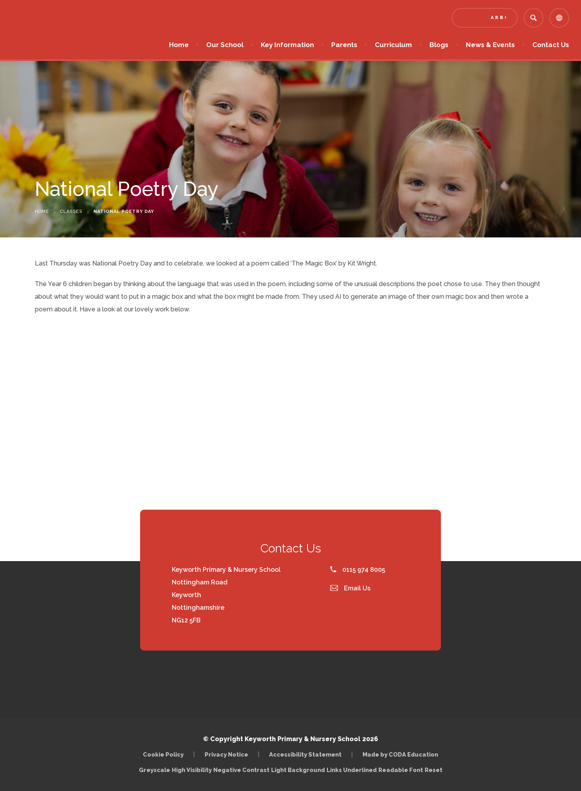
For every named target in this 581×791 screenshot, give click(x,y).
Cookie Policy (163, 754)
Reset (433, 769)
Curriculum (393, 45)
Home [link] (42, 211)
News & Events (490, 45)
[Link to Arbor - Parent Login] (484, 18)
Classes (71, 211)
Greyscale (154, 769)
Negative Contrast (241, 769)
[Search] (533, 18)
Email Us (350, 588)
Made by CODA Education (400, 754)
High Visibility (192, 769)
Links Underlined (352, 769)
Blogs (438, 45)
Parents (344, 45)
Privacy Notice (226, 754)
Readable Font (400, 769)
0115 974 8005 (357, 569)
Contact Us (550, 45)
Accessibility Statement (305, 754)
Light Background (298, 769)
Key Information (287, 45)
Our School (224, 45)
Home (179, 45)
